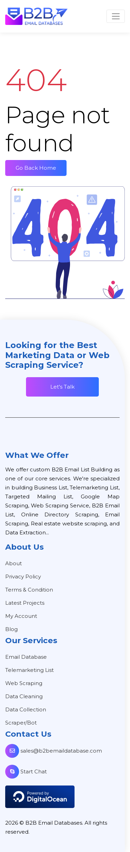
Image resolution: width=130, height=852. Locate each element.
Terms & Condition (29, 589)
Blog (11, 629)
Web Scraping (23, 683)
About (13, 563)
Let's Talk (62, 386)
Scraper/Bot (21, 722)
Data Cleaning (24, 696)
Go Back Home (36, 168)
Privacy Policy (23, 576)
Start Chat (26, 771)
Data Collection (25, 709)
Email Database (26, 657)
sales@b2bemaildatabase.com (53, 750)
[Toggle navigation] (115, 16)
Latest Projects (24, 603)
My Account (21, 616)
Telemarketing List (29, 670)
